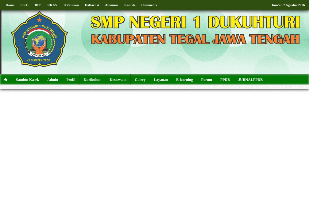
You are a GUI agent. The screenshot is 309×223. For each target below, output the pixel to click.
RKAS (52, 5)
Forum (206, 79)
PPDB (225, 79)
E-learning (184, 79)
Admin (52, 79)
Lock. (25, 5)
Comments (149, 5)
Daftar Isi (92, 5)
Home (10, 5)
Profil (70, 79)
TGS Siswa (71, 5)
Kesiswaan (118, 79)
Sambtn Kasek (27, 79)
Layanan (161, 79)
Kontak (129, 5)
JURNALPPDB (250, 79)
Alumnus (111, 5)
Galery (140, 79)
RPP (38, 5)
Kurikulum (92, 79)
